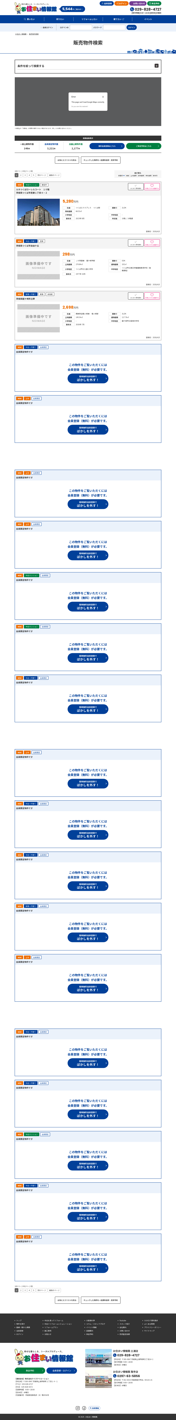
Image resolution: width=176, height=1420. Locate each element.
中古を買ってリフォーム (53, 1320)
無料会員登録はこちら (107, 146)
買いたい (31, 19)
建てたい (117, 19)
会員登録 (108, 3)
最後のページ (54, 175)
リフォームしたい (89, 19)
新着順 (120, 176)
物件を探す (20, 1324)
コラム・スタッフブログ (95, 1324)
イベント (148, 19)
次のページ (41, 175)
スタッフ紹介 (125, 1324)
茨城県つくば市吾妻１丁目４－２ (31, 192)
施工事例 (47, 1331)
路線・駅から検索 (23, 1327)
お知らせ (47, 1334)
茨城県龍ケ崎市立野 (25, 298)
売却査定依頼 (125, 1334)
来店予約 (155, 3)
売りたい (60, 19)
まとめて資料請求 (135, 188)
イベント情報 (91, 1327)
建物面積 (141, 176)
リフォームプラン (51, 1327)
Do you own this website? (80, 106)
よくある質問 (149, 1324)
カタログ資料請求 (151, 1320)
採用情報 (95, 1408)
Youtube (123, 1320)
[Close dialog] (103, 96)
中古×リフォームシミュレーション (58, 1324)
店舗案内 (89, 1331)
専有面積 (148, 176)
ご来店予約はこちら (143, 146)
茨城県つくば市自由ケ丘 (27, 245)
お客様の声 (90, 1320)
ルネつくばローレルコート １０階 (32, 189)
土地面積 (134, 176)
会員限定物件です (24, 351)
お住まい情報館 (36, 8)
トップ (19, 1320)
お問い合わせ (139, 3)
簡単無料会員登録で (88, 378)
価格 (127, 176)
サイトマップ (149, 1331)
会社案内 (123, 1327)
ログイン (123, 3)
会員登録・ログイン (61, 1370)
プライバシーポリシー (152, 1327)
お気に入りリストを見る (67, 160)
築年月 (155, 176)
